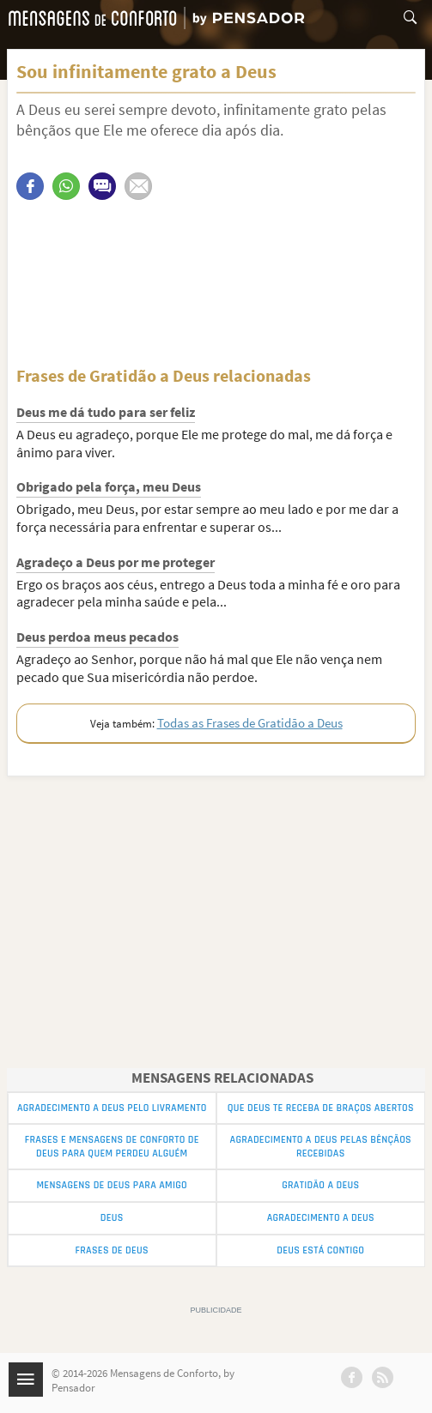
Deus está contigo (320, 1250)
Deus (112, 1217)
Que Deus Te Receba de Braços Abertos (321, 1108)
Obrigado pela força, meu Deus (108, 486)
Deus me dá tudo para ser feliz (105, 411)
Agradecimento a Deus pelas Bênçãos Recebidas (320, 1146)
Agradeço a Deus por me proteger (115, 562)
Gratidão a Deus (320, 1185)
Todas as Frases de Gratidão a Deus (250, 723)
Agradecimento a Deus (320, 1217)
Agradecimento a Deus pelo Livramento (112, 1108)
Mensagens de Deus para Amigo (111, 1185)
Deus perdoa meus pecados (97, 636)
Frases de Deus (112, 1250)
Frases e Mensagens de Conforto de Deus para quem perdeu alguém (112, 1146)
